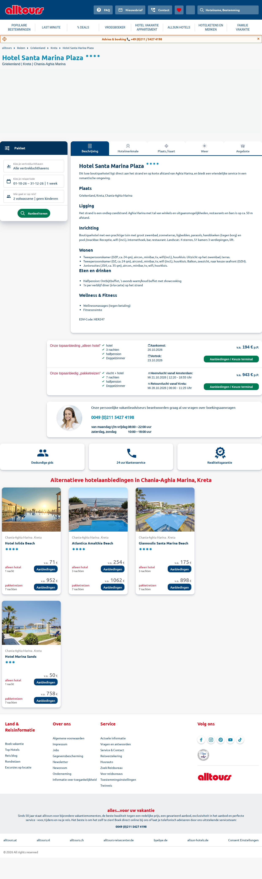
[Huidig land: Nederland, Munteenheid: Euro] (190, 9)
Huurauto (106, 762)
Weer (204, 148)
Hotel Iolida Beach (20, 543)
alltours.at (10, 840)
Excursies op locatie (18, 767)
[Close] (258, 39)
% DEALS (83, 27)
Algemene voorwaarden (68, 738)
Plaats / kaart (166, 148)
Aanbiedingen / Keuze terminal (231, 359)
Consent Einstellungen (243, 840)
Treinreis (106, 785)
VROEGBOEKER (115, 27)
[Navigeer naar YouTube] (230, 740)
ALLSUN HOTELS (179, 27)
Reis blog (11, 755)
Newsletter (60, 762)
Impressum (60, 744)
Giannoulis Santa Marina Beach (163, 543)
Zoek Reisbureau (111, 768)
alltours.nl (43, 840)
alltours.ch (77, 840)
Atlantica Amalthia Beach (92, 543)
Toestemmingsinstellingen (118, 779)
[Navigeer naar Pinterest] (220, 740)
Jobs (56, 750)
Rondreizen (12, 761)
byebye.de (160, 840)
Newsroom (60, 768)
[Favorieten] (179, 9)
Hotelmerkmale (128, 148)
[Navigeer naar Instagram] (211, 740)
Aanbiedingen (45, 569)
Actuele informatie (113, 738)
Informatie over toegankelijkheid (75, 779)
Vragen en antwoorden (115, 744)
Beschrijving (90, 148)
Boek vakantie (14, 743)
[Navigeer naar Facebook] (201, 740)
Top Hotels (12, 749)
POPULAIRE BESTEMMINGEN (19, 27)
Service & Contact (112, 750)
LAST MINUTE (51, 27)
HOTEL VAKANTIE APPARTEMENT (147, 27)
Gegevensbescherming (68, 756)
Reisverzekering (111, 756)
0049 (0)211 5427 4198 (112, 417)
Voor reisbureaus (111, 773)
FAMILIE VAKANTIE (243, 27)
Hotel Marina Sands (20, 656)
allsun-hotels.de (197, 840)
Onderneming (62, 773)
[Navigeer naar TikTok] (240, 740)
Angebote (243, 148)
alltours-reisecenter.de (119, 840)
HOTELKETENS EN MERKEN (211, 27)
